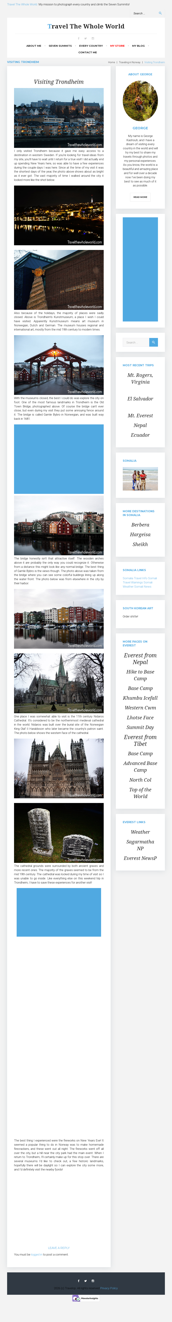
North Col (140, 779)
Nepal (140, 425)
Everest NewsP (140, 858)
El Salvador (140, 398)
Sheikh (140, 544)
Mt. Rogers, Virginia (140, 378)
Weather (140, 832)
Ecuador (140, 435)
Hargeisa (140, 534)
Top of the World (140, 793)
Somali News (142, 586)
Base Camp (140, 688)
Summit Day (140, 727)
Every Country (91, 45)
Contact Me (87, 52)
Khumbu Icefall (140, 698)
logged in (36, 1254)
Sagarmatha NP (140, 845)
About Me (33, 45)
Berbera (140, 524)
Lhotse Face (140, 717)
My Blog (138, 45)
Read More (140, 197)
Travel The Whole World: (22, 4)
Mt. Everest (140, 415)
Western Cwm (140, 707)
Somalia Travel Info (135, 578)
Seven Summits (60, 45)
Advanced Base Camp (140, 766)
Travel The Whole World (86, 26)
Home (111, 62)
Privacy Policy (109, 1288)
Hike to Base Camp (140, 675)
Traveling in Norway (129, 62)
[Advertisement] (59, 459)
